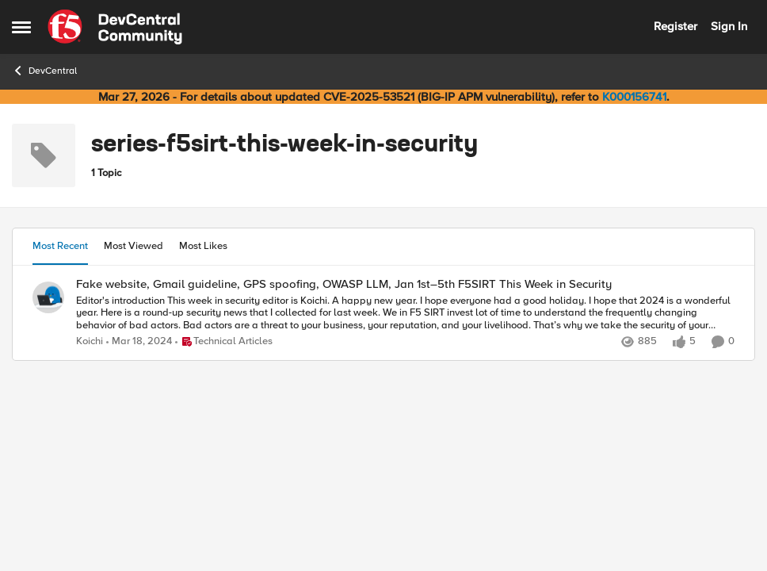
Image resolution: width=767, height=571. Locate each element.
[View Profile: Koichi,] (48, 297)
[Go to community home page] (115, 27)
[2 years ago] (139, 341)
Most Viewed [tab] (133, 246)
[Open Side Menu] (21, 27)
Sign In (729, 26)
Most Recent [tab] (60, 246)
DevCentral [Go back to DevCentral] (44, 70)
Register (675, 26)
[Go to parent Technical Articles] (224, 341)
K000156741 (634, 97)
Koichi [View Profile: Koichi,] (89, 341)
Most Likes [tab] (203, 246)
